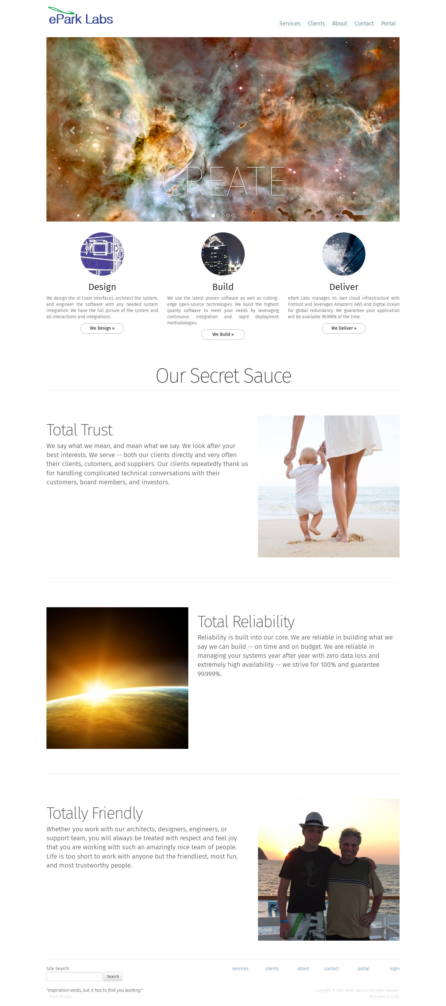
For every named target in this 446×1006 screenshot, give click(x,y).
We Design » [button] (102, 328)
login (395, 968)
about (303, 968)
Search (113, 976)
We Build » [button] (223, 334)
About (339, 23)
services (240, 968)
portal (363, 968)
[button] (72, 130)
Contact (364, 23)
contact (331, 968)
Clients (316, 23)
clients (272, 968)
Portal (388, 23)
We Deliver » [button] (343, 328)
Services (289, 23)
